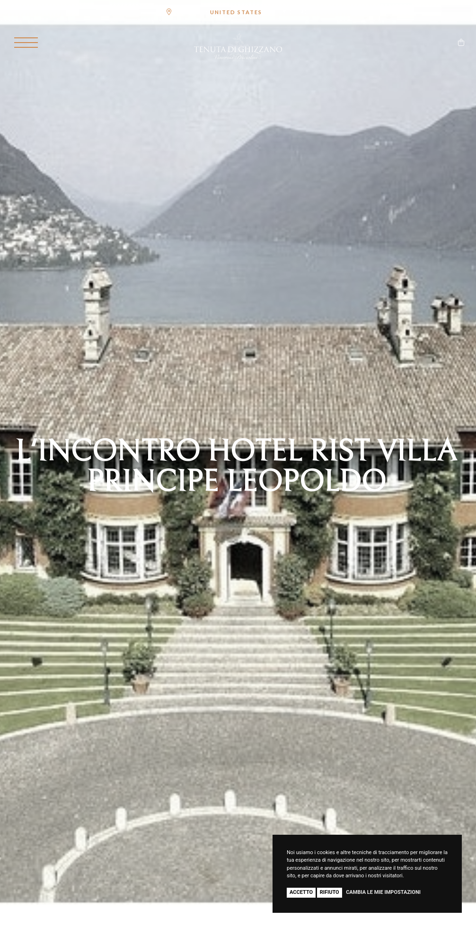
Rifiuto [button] (329, 892)
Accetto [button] (301, 892)
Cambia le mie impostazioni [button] (383, 892)
